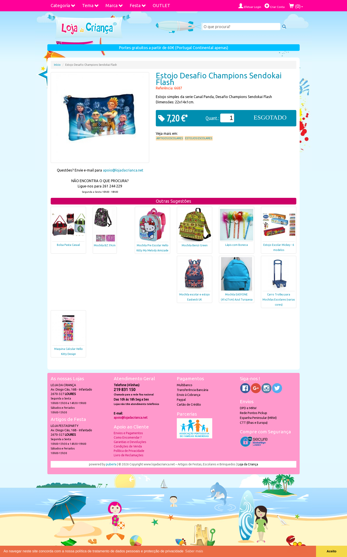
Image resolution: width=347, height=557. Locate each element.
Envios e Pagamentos (128, 433)
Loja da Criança (248, 464)
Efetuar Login (249, 5)
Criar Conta (274, 5)
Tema (90, 5)
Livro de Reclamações (128, 455)
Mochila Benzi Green (195, 245)
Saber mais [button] (194, 551)
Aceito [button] (331, 551)
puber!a (111, 464)
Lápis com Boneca (236, 244)
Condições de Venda (128, 446)
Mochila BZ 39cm (105, 245)
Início (57, 64)
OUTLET (161, 5)
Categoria (63, 5)
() (296, 6)
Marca (114, 5)
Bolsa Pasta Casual (68, 244)
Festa (138, 5)
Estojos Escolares (198, 138)
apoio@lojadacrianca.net (123, 170)
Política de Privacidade (129, 451)
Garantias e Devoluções (130, 442)
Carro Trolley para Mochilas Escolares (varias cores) (278, 299)
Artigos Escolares (169, 138)
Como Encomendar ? (128, 437)
